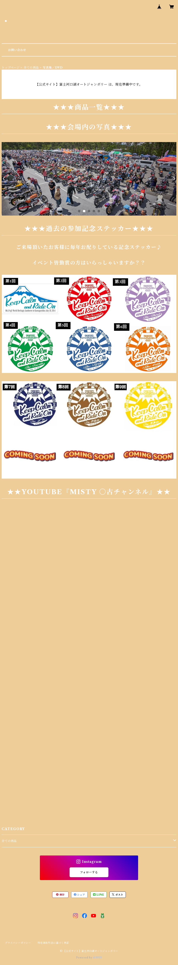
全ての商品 (31, 67)
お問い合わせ (17, 50)
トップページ (11, 67)
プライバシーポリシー (18, 942)
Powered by (89, 957)
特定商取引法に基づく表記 (53, 942)
